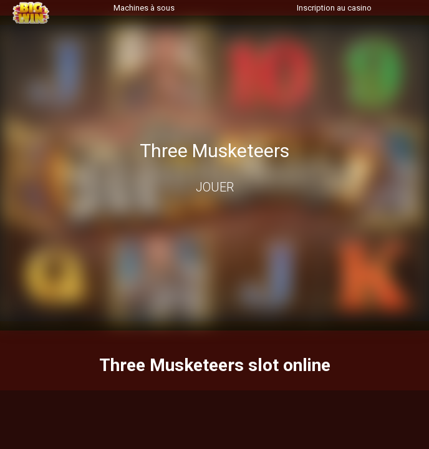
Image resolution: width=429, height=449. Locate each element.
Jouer (215, 187)
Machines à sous (144, 7)
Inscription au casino (334, 7)
